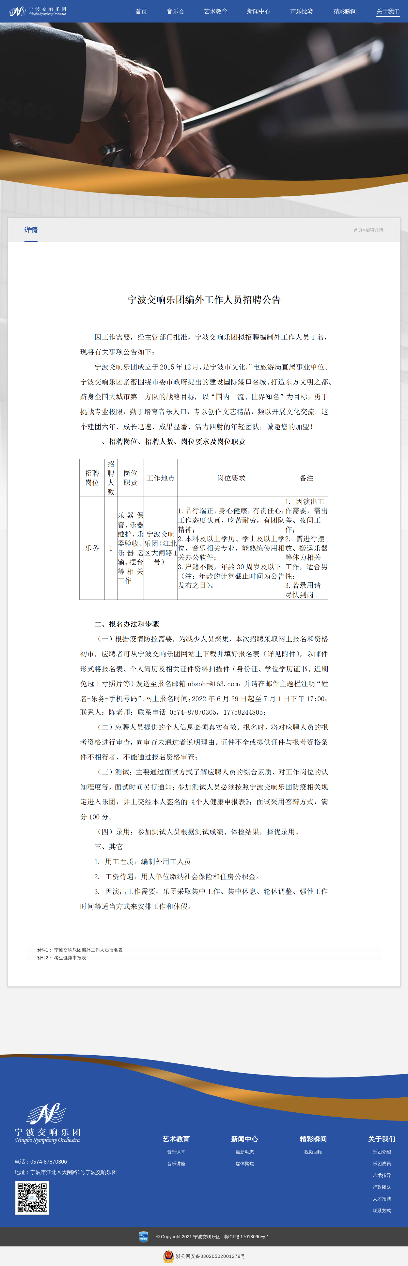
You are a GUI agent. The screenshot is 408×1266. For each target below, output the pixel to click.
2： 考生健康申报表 (66, 957)
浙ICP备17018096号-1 (246, 1236)
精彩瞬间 (345, 11)
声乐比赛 (302, 11)
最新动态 (245, 1151)
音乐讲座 (176, 1163)
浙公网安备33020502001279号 (210, 1256)
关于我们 (388, 11)
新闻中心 (259, 11)
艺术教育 (216, 11)
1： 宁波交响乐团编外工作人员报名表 (84, 950)
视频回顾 (313, 1151)
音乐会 (175, 11)
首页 (141, 11)
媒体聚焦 (245, 1163)
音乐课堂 (176, 1151)
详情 (31, 230)
